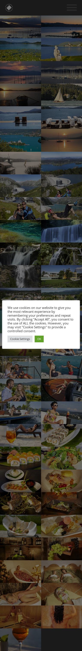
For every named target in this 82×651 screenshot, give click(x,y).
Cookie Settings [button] (20, 339)
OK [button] (39, 339)
